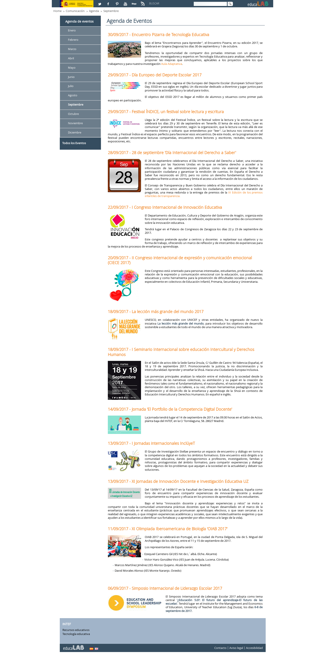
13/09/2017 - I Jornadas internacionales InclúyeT (151, 443)
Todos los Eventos (74, 143)
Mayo (71, 68)
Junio (71, 77)
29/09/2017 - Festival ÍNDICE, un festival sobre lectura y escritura (166, 111)
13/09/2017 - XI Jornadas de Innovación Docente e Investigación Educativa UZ (178, 481)
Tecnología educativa (76, 634)
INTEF (66, 624)
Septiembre (111, 11)
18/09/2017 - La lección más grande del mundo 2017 (155, 311)
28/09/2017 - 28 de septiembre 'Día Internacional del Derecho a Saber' (172, 152)
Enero (72, 30)
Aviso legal (236, 648)
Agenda (94, 11)
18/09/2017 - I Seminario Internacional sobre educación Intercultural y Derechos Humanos (181, 352)
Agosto (72, 95)
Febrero (73, 40)
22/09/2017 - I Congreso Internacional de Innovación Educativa (165, 207)
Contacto (220, 648)
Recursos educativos (75, 630)
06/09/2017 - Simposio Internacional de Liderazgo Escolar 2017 (165, 588)
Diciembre (74, 132)
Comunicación (75, 11)
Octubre (73, 114)
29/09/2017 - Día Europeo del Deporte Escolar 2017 (154, 74)
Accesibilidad (254, 648)
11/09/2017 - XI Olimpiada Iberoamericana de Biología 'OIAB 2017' (167, 528)
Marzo (72, 49)
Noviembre (75, 123)
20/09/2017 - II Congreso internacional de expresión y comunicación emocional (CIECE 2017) (180, 260)
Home (57, 11)
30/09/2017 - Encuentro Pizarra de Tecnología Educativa (158, 34)
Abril (71, 58)
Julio (71, 86)
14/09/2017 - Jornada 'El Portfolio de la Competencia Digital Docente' (170, 409)
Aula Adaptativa (171, 64)
